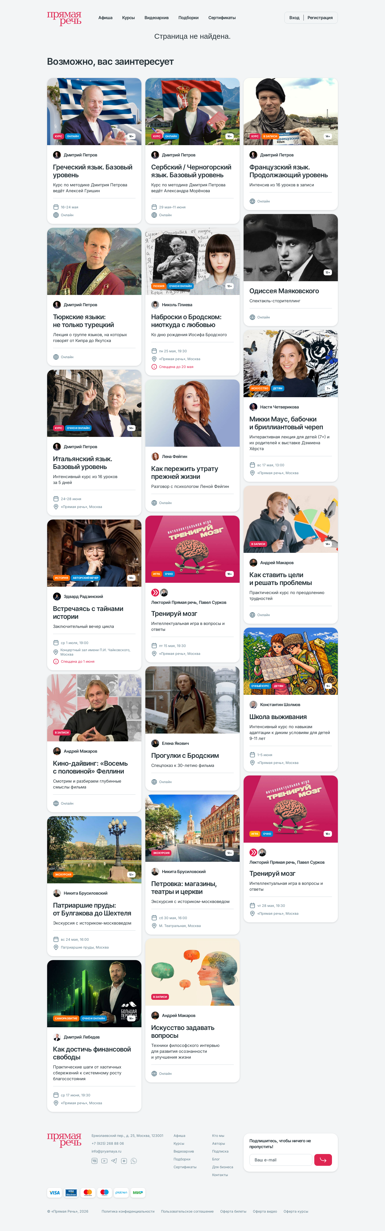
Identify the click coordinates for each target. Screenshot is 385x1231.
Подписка (220, 1151)
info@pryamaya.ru (106, 1151)
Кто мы (218, 1135)
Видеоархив (157, 17)
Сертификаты (222, 17)
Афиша (105, 17)
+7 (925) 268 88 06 (108, 1143)
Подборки (189, 17)
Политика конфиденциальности (128, 1211)
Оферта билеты (233, 1211)
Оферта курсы (296, 1211)
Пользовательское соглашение (187, 1211)
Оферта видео (265, 1211)
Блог (216, 1159)
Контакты (220, 1175)
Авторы (218, 1143)
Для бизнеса (222, 1167)
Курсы (128, 17)
